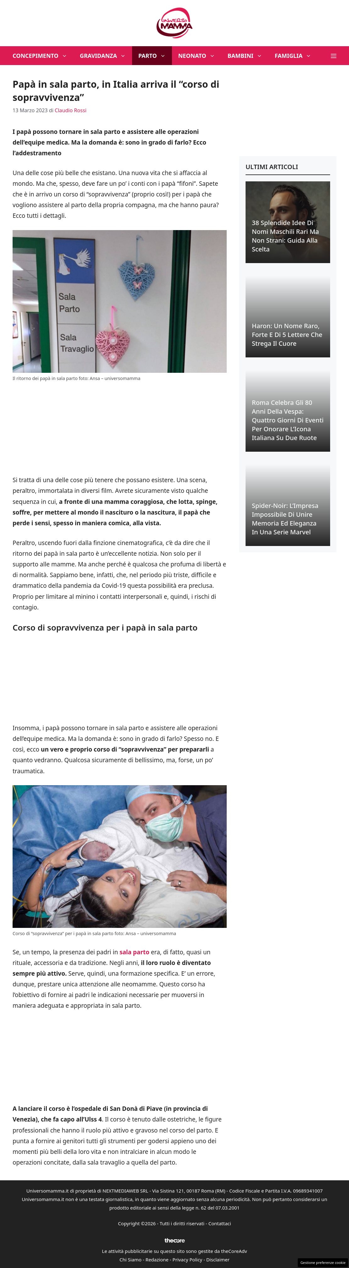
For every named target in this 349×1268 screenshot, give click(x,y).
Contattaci (219, 1223)
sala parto (134, 952)
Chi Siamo (130, 1259)
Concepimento (43, 55)
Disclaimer (218, 1259)
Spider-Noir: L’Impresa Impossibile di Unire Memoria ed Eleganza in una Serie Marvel (285, 518)
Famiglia (296, 55)
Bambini (248, 55)
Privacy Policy (187, 1259)
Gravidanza (106, 55)
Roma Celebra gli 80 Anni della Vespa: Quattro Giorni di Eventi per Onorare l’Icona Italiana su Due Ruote (288, 420)
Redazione (157, 1259)
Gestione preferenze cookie (323, 1262)
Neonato (199, 55)
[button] (333, 55)
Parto (155, 55)
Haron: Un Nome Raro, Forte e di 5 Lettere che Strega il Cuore (287, 335)
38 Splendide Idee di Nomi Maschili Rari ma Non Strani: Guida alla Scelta (285, 235)
